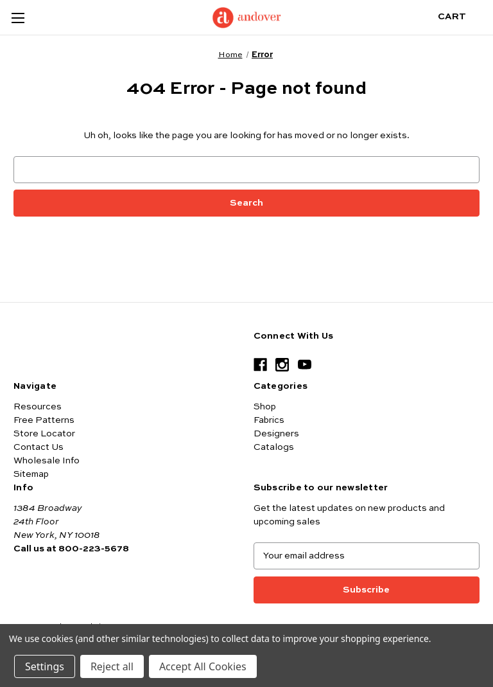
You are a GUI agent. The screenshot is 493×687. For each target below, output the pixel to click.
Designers (276, 433)
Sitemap (31, 474)
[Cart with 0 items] (462, 17)
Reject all (112, 666)
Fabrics (269, 420)
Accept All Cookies (202, 666)
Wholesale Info (46, 460)
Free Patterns (43, 420)
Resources (37, 406)
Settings (44, 666)
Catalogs (274, 447)
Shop (265, 406)
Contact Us (38, 447)
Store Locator (44, 433)
